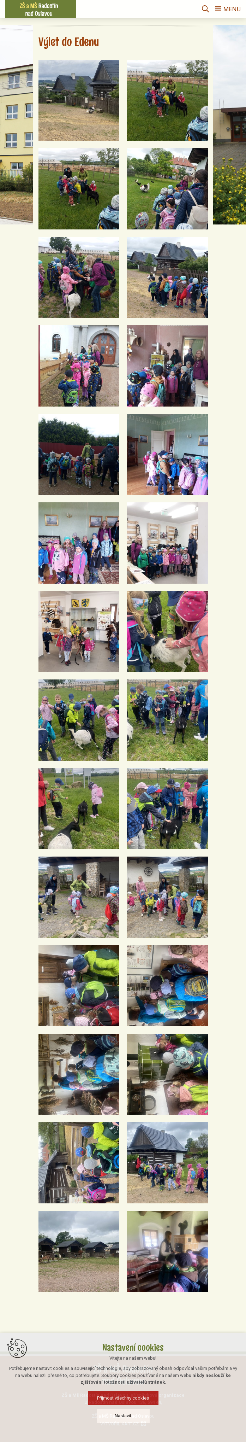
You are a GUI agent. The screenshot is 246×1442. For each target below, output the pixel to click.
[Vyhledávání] (205, 8)
